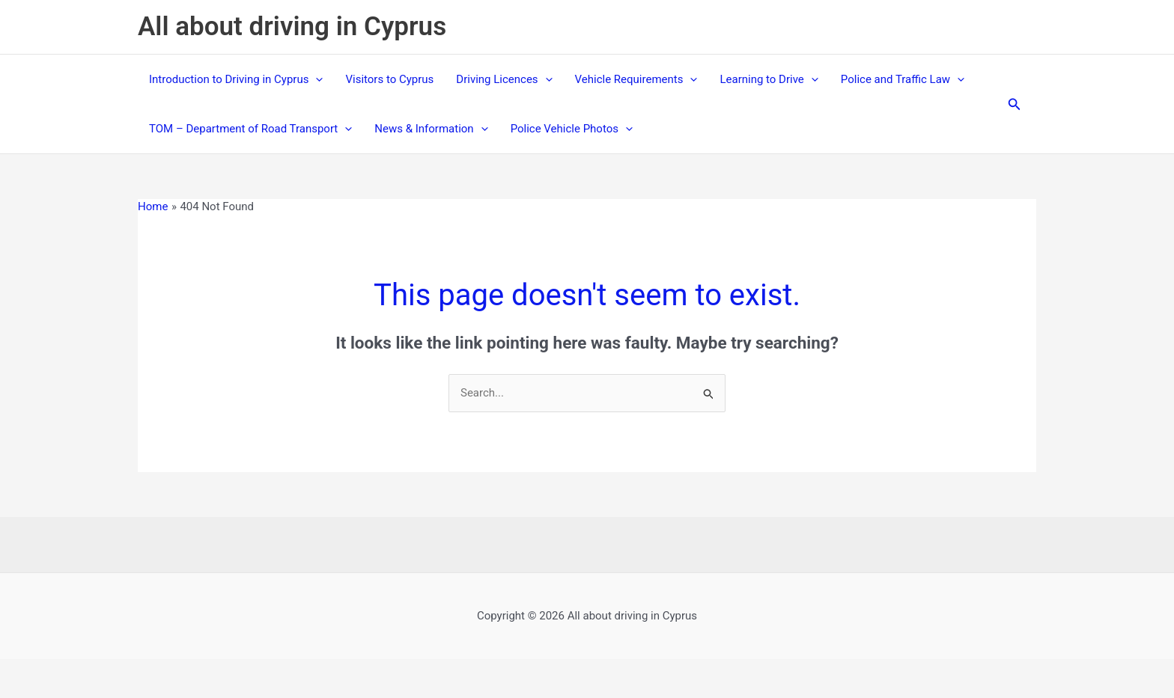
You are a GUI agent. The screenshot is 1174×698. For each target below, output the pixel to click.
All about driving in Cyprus (292, 26)
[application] (315, 79)
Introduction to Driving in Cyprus (236, 79)
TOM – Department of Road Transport (250, 128)
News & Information (430, 128)
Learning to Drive (769, 79)
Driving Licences (504, 79)
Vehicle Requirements (636, 79)
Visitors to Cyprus (389, 79)
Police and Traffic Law (902, 79)
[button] (1014, 104)
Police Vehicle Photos (572, 128)
